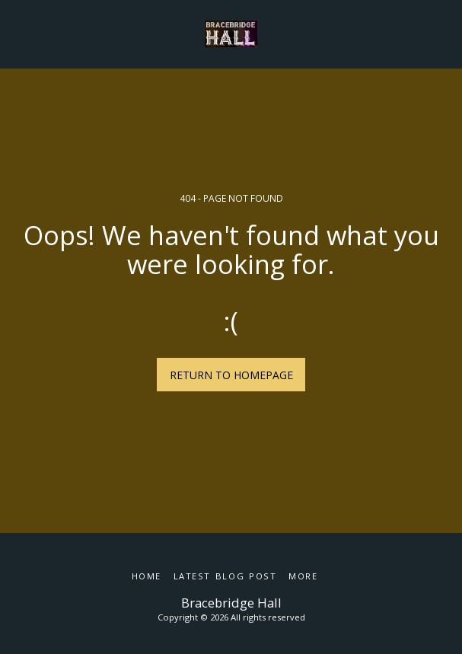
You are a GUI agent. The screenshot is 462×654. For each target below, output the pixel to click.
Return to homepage (231, 375)
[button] (17, 33)
